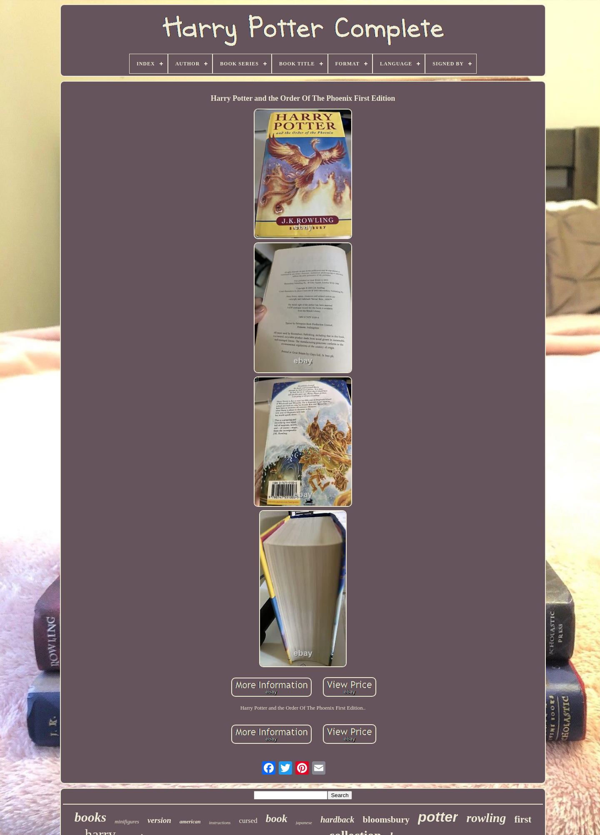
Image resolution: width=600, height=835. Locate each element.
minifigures (127, 821)
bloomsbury (386, 819)
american (190, 821)
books (90, 817)
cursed (248, 821)
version (159, 820)
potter (438, 817)
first (522, 819)
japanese (304, 822)
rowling (486, 818)
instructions (219, 822)
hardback (337, 820)
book (277, 819)
